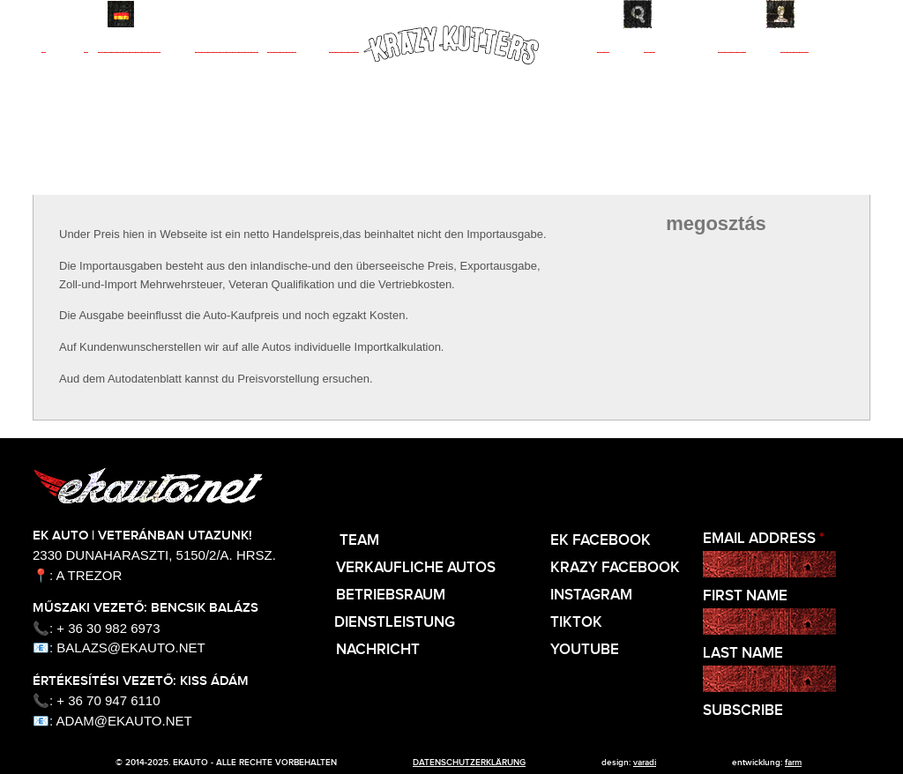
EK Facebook (600, 540)
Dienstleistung (394, 622)
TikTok (576, 622)
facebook (671, 301)
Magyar (47, 14)
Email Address (764, 539)
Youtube (584, 650)
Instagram (591, 595)
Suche (686, 14)
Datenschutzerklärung (469, 762)
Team (65, 71)
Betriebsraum (390, 595)
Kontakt (836, 14)
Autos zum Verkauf (178, 71)
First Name (745, 596)
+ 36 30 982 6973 (108, 628)
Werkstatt (313, 71)
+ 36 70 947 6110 (108, 700)
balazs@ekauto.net (130, 647)
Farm (793, 762)
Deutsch (121, 14)
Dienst (626, 71)
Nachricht (763, 71)
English (84, 14)
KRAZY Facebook (615, 568)
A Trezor (89, 575)
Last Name (743, 653)
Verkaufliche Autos (416, 568)
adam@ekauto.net (124, 720)
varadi (644, 762)
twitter (761, 301)
